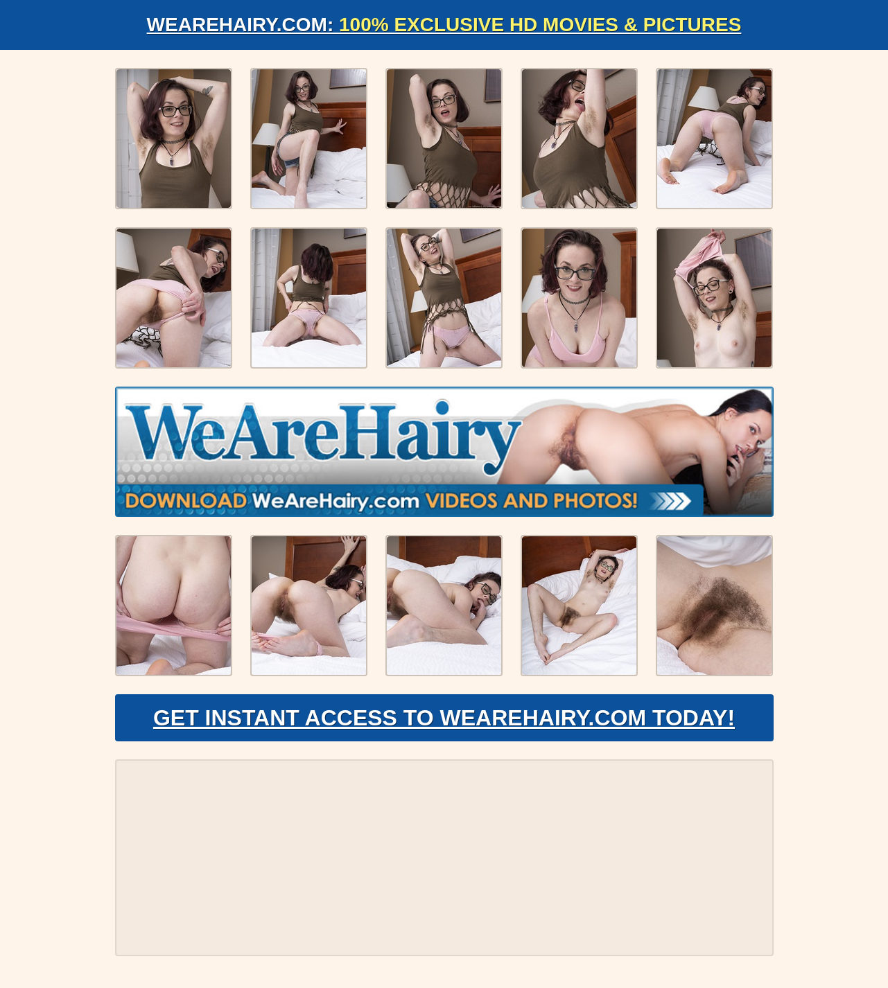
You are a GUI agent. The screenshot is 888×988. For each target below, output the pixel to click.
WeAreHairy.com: (444, 24)
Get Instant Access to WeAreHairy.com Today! (444, 717)
